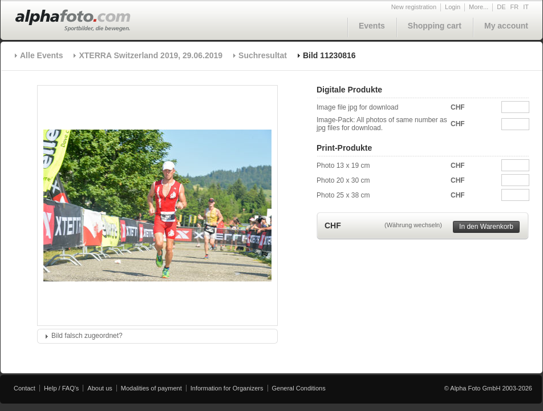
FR (514, 6)
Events (372, 25)
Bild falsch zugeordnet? (87, 336)
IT (526, 6)
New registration (413, 6)
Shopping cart (434, 25)
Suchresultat (262, 55)
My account (506, 25)
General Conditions (299, 388)
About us (99, 388)
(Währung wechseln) (413, 224)
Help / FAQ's (61, 388)
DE (501, 6)
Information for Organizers (227, 388)
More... (478, 6)
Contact (24, 388)
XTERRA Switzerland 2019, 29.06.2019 (150, 55)
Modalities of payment (151, 388)
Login (452, 6)
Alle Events (41, 55)
